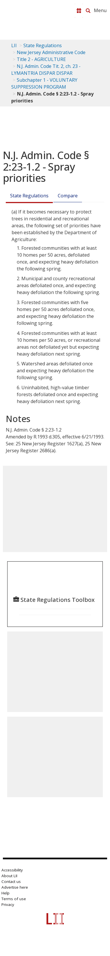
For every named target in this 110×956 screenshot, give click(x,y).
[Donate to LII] (79, 11)
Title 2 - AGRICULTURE (41, 59)
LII (14, 45)
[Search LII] (88, 11)
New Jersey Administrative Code (51, 52)
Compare (68, 195)
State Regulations (42, 45)
